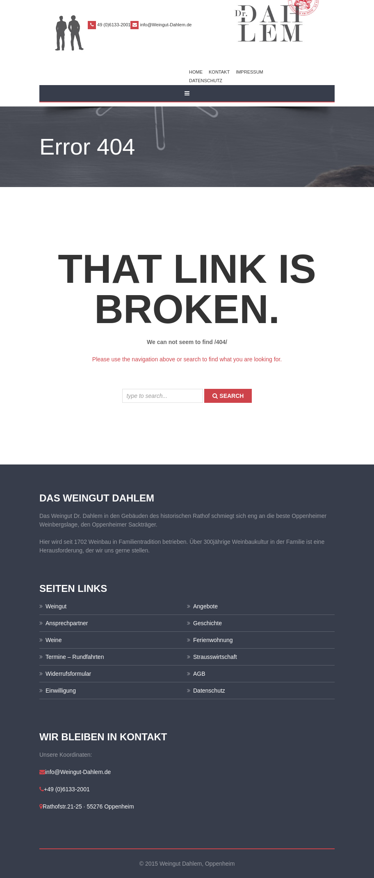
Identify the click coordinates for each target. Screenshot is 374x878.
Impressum (249, 71)
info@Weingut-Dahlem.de (166, 24)
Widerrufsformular (68, 673)
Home (196, 71)
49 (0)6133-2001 (113, 24)
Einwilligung (61, 690)
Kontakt (219, 71)
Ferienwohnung (213, 640)
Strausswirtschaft (215, 657)
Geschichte (207, 623)
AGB (199, 673)
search (228, 396)
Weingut (56, 606)
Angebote (205, 606)
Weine (54, 640)
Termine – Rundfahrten (75, 657)
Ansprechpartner (67, 623)
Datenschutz (205, 80)
